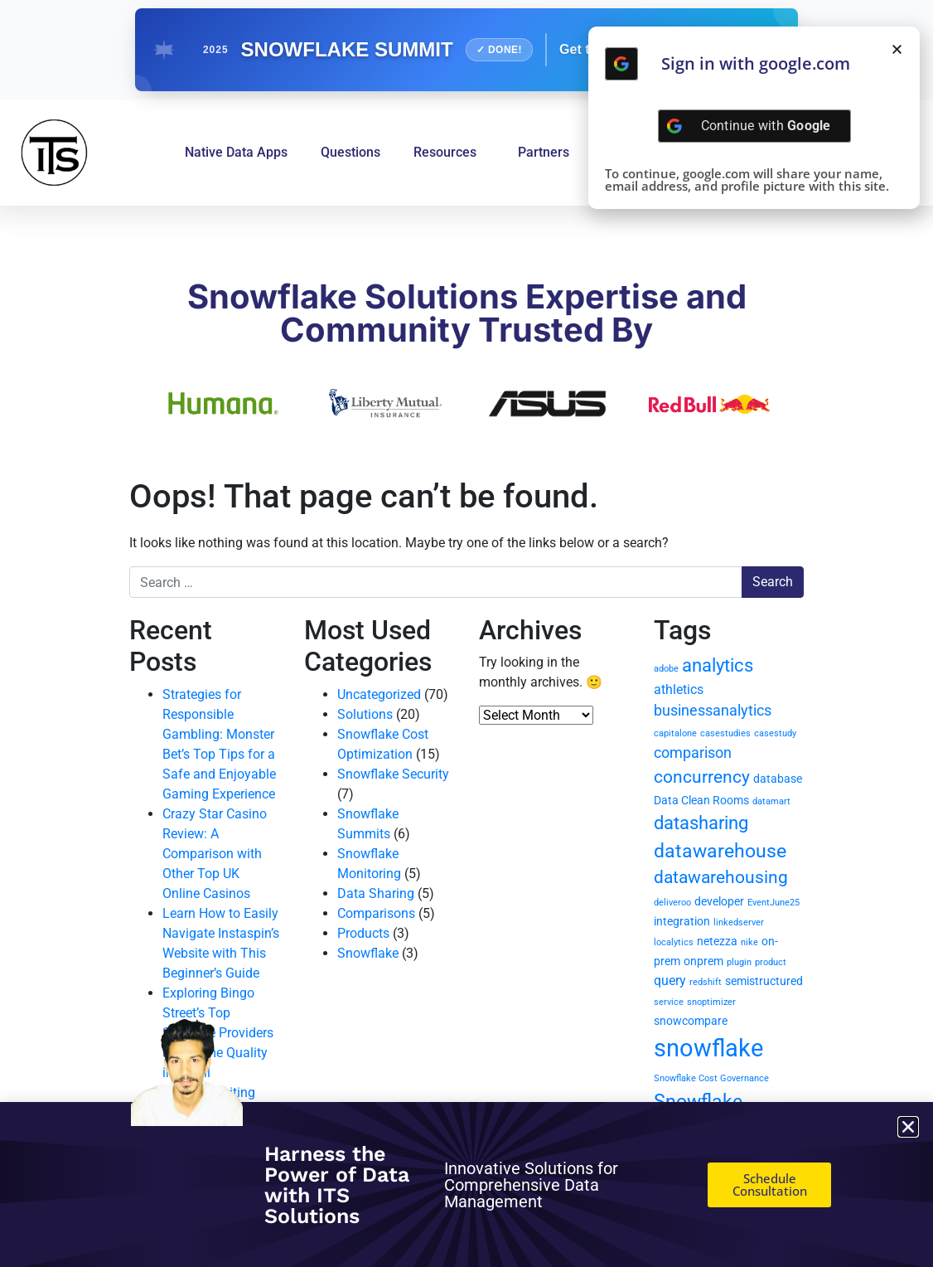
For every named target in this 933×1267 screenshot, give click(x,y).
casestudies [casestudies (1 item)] (725, 733)
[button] (897, 49)
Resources (449, 152)
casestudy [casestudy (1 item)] (775, 733)
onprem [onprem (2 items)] (703, 961)
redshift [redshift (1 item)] (705, 982)
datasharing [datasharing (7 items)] (701, 823)
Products (363, 933)
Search (772, 582)
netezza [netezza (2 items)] (717, 941)
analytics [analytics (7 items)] (717, 665)
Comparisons (376, 913)
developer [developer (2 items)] (719, 901)
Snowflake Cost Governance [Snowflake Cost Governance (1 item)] (711, 1078)
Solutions (365, 714)
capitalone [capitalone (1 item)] (675, 733)
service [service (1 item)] (669, 1002)
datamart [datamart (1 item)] (771, 801)
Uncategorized (379, 694)
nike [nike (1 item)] (749, 942)
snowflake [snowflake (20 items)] (708, 1048)
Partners (543, 152)
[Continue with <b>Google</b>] (621, 63)
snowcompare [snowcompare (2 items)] (691, 1020)
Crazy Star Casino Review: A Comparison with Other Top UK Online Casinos (214, 853)
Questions (350, 152)
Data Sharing (375, 893)
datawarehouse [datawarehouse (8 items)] (720, 851)
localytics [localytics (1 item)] (674, 942)
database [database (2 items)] (777, 778)
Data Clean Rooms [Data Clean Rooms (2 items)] (701, 800)
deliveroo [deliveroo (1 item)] (672, 902)
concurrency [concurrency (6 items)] (702, 777)
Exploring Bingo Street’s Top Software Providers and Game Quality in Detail (217, 1032)
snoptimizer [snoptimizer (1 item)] (711, 1002)
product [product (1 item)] (770, 962)
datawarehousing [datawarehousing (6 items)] (721, 877)
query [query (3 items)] (670, 980)
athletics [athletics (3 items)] (678, 689)
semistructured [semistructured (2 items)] (764, 981)
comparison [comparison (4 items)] (693, 752)
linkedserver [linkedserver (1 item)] (738, 922)
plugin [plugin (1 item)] (739, 962)
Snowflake (368, 953)
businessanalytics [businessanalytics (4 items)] (712, 710)
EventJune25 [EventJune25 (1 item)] (773, 902)
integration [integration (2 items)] (682, 921)
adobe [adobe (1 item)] (666, 668)
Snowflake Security (393, 774)
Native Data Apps (236, 152)
